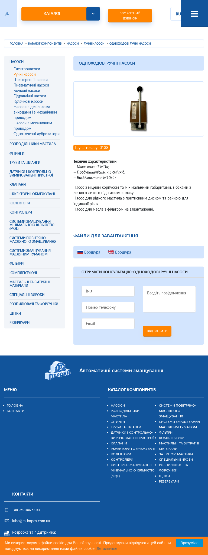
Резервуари (169, 481)
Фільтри (166, 432)
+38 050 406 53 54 (26, 510)
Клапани (119, 443)
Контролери (122, 459)
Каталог (52, 13)
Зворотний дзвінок (130, 15)
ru (178, 14)
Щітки (164, 476)
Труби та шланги (126, 427)
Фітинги (118, 422)
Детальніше (107, 548)
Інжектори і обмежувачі (133, 449)
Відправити (157, 331)
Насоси (118, 405)
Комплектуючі (172, 438)
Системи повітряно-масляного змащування (177, 410)
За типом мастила (176, 454)
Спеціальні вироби (176, 459)
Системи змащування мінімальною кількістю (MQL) (133, 470)
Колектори (121, 454)
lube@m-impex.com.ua (31, 521)
